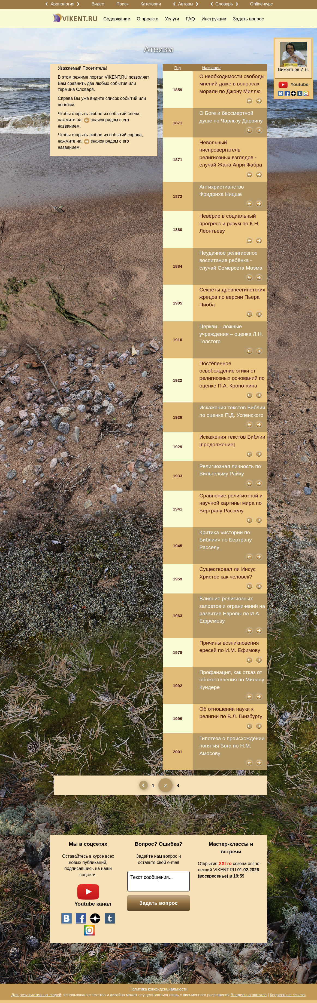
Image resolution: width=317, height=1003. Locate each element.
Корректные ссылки (288, 995)
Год (177, 67)
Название (211, 67)
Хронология (62, 4)
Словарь (224, 4)
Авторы (185, 4)
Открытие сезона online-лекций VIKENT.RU (229, 869)
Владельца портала (249, 995)
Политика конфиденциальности (158, 989)
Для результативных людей (36, 995)
